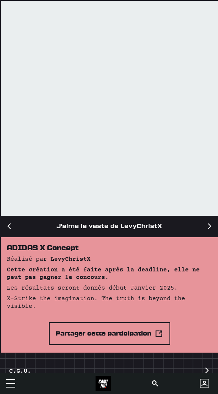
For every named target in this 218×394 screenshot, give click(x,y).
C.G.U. (109, 371)
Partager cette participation (109, 333)
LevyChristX (70, 259)
